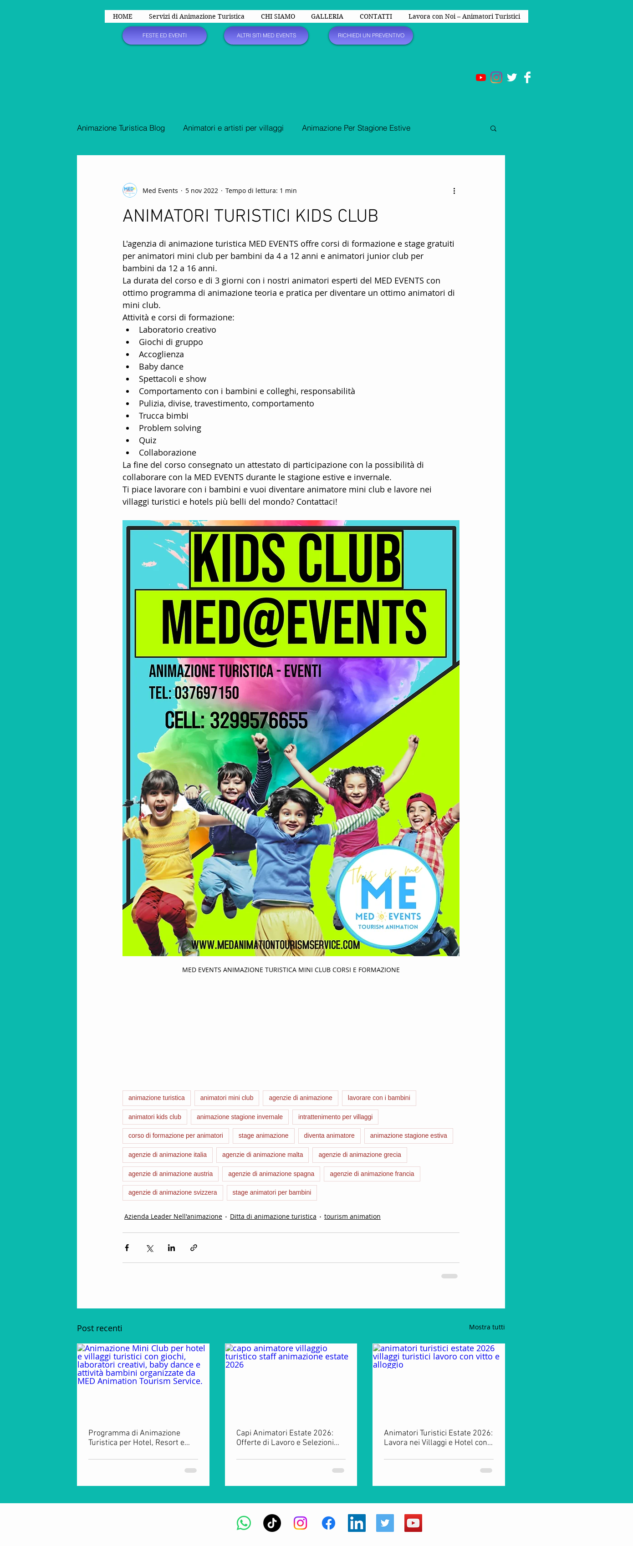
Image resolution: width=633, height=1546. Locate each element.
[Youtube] (481, 77)
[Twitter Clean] (512, 77)
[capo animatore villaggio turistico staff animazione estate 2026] (291, 1381)
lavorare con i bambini (379, 1097)
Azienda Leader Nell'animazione (173, 1216)
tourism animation (352, 1216)
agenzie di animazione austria (170, 1173)
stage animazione (264, 1135)
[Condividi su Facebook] (127, 1247)
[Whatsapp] (244, 1523)
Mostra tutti (487, 1327)
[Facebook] (328, 1523)
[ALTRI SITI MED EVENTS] (266, 35)
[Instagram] (496, 77)
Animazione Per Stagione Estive (356, 127)
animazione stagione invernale (240, 1116)
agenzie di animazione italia (167, 1154)
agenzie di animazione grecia (359, 1154)
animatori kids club (154, 1116)
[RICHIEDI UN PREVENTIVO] (371, 35)
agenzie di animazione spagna (271, 1173)
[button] (493, 128)
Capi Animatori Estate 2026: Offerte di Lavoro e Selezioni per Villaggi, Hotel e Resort (285, 1438)
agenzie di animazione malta (262, 1154)
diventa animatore (329, 1135)
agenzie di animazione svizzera (172, 1192)
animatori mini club (227, 1097)
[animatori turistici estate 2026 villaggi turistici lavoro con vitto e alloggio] (439, 1381)
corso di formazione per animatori (175, 1135)
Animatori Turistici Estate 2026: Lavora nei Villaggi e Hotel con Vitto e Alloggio (438, 1438)
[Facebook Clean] (527, 77)
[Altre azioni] (454, 190)
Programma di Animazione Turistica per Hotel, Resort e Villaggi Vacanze (136, 1438)
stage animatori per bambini (272, 1192)
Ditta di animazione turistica (273, 1216)
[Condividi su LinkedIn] (171, 1247)
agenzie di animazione (300, 1097)
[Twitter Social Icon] (385, 1523)
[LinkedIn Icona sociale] (357, 1523)
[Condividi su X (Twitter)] (149, 1247)
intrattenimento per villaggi (335, 1116)
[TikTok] (272, 1523)
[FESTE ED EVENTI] (165, 35)
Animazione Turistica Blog (121, 127)
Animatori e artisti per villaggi (233, 127)
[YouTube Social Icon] (413, 1523)
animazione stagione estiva (408, 1135)
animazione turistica (156, 1097)
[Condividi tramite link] (193, 1247)
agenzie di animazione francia (372, 1173)
